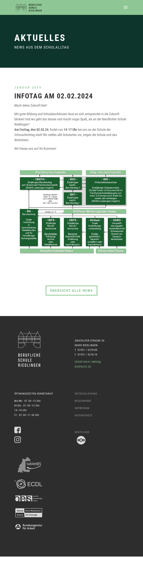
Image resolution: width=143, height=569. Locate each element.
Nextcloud (82, 432)
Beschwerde (83, 400)
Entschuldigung (86, 393)
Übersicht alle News (71, 290)
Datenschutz (83, 415)
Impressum (82, 408)
